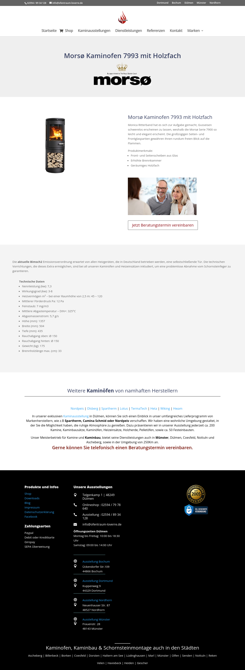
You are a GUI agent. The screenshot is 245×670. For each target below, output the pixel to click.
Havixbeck (114, 663)
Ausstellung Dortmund (97, 581)
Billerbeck (51, 655)
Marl (151, 655)
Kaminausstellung (76, 416)
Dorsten (94, 655)
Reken (212, 655)
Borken (66, 655)
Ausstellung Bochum (96, 561)
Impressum (32, 507)
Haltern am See (113, 655)
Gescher (142, 663)
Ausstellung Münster (96, 619)
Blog (27, 503)
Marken (193, 31)
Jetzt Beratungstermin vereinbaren (163, 225)
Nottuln (200, 655)
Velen (101, 663)
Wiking (165, 408)
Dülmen (189, 3)
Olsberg (92, 408)
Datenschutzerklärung (39, 512)
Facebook (30, 516)
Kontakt (176, 31)
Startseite (49, 31)
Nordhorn (215, 3)
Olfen (175, 655)
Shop (69, 31)
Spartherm (109, 408)
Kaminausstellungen (94, 31)
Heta (153, 408)
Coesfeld (80, 655)
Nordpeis (54, 408)
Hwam (177, 408)
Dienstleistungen (128, 31)
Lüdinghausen (135, 655)
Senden (187, 655)
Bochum (176, 3)
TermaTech (139, 408)
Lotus (124, 408)
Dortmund (162, 3)
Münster (201, 3)
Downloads (31, 498)
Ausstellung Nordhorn (97, 600)
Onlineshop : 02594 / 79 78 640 (101, 507)
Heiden (129, 663)
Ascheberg (35, 655)
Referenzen (156, 31)
